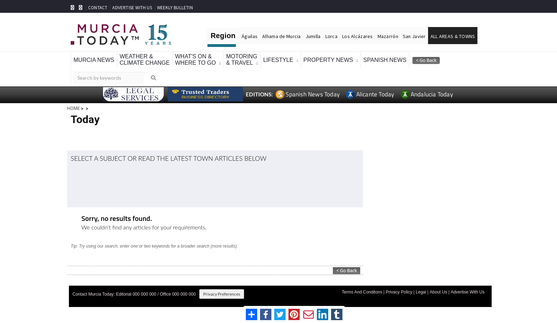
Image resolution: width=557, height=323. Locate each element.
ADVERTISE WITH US (132, 8)
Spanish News (385, 60)
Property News (328, 60)
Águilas (250, 36)
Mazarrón (388, 36)
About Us (438, 292)
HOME (73, 108)
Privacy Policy (399, 292)
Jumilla (313, 36)
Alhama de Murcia (281, 36)
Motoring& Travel (241, 59)
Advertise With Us (468, 292)
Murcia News (94, 60)
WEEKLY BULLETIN (175, 8)
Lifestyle (278, 60)
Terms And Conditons (362, 292)
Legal (421, 292)
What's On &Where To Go (195, 59)
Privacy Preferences (221, 294)
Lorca (331, 36)
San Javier (414, 36)
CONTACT (97, 8)
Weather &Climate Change (145, 59)
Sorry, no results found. (116, 219)
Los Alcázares (357, 36)
